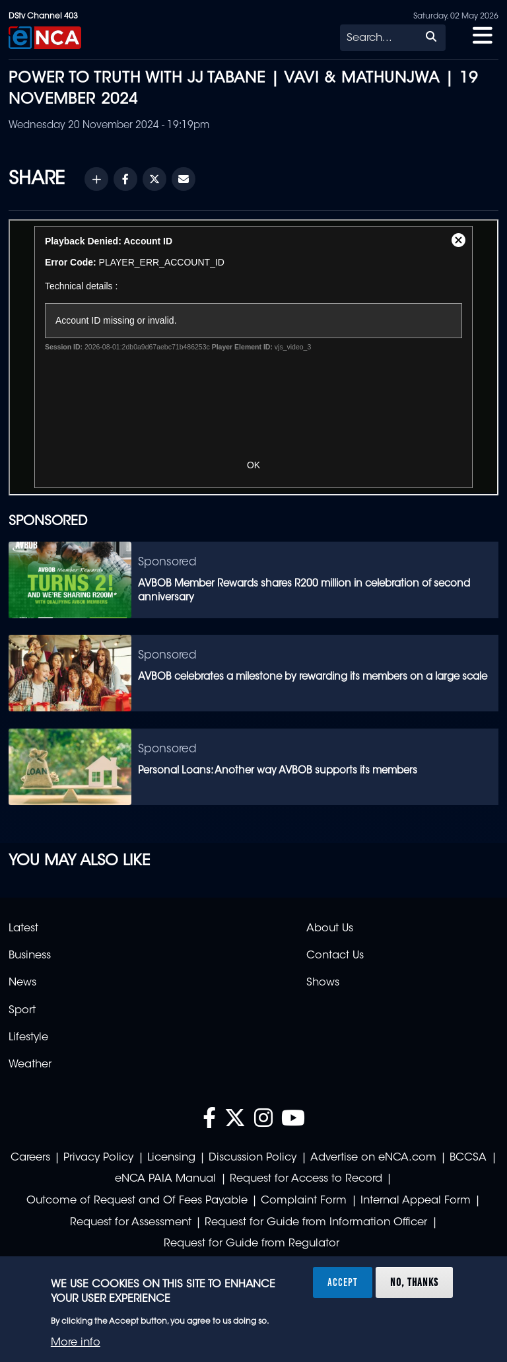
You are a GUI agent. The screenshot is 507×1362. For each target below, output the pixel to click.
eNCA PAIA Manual (165, 1179)
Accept (342, 1282)
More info (75, 1343)
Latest (23, 928)
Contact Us (335, 955)
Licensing (171, 1158)
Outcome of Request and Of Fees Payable (137, 1201)
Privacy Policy (98, 1158)
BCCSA (468, 1158)
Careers (30, 1158)
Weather (30, 1064)
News (22, 983)
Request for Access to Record (306, 1179)
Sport (22, 1010)
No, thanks (414, 1282)
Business (30, 955)
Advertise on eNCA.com (373, 1158)
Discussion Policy (252, 1158)
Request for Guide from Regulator (251, 1243)
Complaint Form (304, 1201)
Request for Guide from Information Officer (316, 1222)
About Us (329, 928)
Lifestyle (28, 1037)
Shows (322, 983)
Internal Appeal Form (415, 1201)
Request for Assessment (130, 1222)
